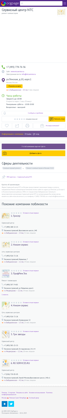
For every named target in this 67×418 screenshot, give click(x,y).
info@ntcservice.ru (29, 74)
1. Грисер (15, 216)
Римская (12, 398)
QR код (36, 134)
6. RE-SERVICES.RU (20, 363)
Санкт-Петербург (20, 398)
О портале (11, 393)
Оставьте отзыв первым (31, 213)
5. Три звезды (18, 334)
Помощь (4, 393)
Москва (4, 398)
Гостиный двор (34, 398)
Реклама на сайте (22, 393)
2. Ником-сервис (19, 244)
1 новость (5, 295)
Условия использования (37, 393)
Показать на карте (14, 86)
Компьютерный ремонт (12, 168)
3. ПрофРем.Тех (19, 273)
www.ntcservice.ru (17, 71)
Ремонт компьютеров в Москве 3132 (40, 168)
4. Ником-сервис (19, 305)
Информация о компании (12, 134)
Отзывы (28, 134)
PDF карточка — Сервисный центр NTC (17, 177)
